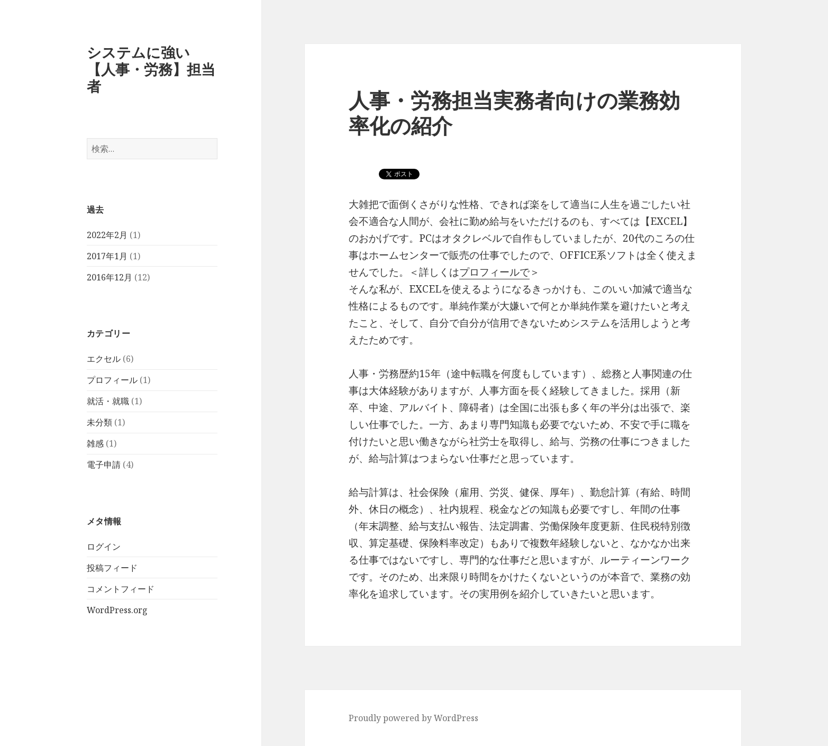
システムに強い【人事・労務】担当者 (151, 69)
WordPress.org (117, 610)
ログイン (104, 546)
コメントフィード (120, 589)
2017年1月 (107, 256)
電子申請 (104, 464)
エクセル (104, 359)
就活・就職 (108, 401)
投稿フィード (112, 568)
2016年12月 (109, 277)
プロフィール (112, 380)
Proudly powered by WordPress (413, 718)
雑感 (95, 443)
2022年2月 (107, 235)
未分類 (99, 422)
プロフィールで (494, 272)
